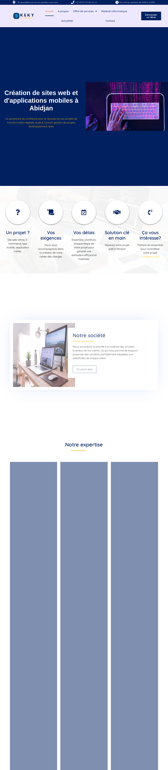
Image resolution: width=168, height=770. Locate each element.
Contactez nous (150, 256)
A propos (63, 11)
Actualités (67, 20)
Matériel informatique (114, 11)
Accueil (49, 11)
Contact (110, 20)
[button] (123, 128)
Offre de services (85, 11)
